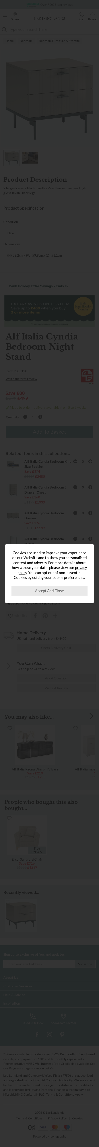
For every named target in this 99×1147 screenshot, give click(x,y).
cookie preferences (68, 577)
